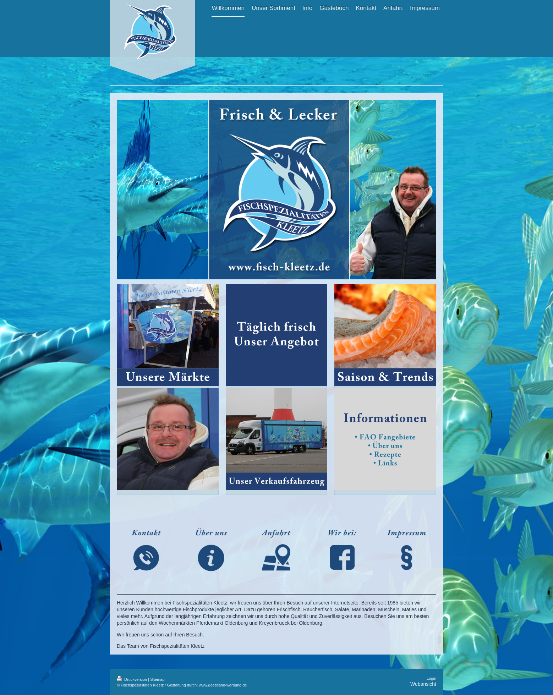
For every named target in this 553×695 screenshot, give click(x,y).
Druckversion (132, 679)
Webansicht (423, 684)
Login (431, 678)
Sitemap (157, 679)
